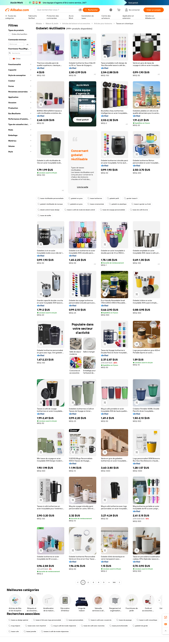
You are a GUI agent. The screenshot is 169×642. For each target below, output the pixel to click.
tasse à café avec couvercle (99, 620)
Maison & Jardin (52, 23)
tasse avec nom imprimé (35, 626)
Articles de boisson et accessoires (76, 23)
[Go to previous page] (77, 582)
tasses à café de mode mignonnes (55, 631)
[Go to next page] (119, 582)
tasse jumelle (30, 631)
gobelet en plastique (117, 204)
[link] (165, 617)
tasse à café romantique (147, 620)
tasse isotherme (94, 198)
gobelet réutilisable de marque (50, 204)
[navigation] (20, 303)
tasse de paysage (124, 620)
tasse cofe (13, 631)
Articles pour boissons (103, 23)
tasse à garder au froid (141, 204)
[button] (80, 9)
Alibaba (39, 23)
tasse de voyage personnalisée (112, 210)
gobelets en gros (75, 204)
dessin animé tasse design (48, 210)
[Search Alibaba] (56, 9)
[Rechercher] (91, 10)
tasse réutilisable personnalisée (50, 198)
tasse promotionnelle (118, 626)
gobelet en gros (75, 198)
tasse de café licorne (139, 210)
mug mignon (14, 626)
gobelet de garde (140, 626)
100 (114, 582)
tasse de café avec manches (92, 626)
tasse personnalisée (74, 620)
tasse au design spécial (18, 620)
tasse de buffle (44, 215)
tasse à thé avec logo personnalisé (47, 620)
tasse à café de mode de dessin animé (79, 210)
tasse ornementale (95, 204)
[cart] (119, 10)
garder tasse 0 (130, 198)
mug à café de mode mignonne (63, 626)
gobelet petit (113, 198)
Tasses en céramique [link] (124, 23)
